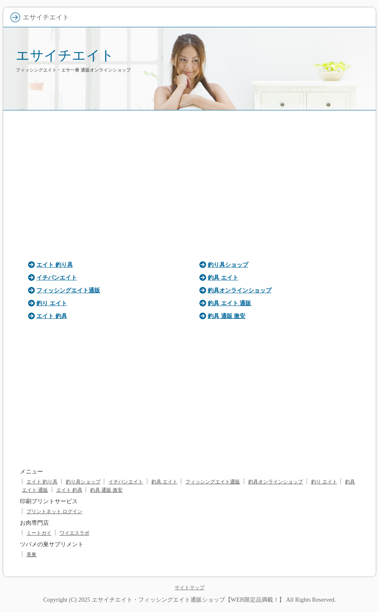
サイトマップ (189, 587)
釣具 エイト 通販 (229, 303)
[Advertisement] (189, 183)
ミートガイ (38, 533)
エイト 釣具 (51, 316)
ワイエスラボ (74, 533)
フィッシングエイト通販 (68, 290)
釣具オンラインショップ (239, 290)
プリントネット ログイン (54, 511)
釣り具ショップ (228, 264)
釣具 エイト (223, 277)
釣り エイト (51, 303)
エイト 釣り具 (54, 264)
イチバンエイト (56, 277)
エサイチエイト (65, 55)
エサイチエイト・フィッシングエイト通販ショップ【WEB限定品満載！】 (188, 599)
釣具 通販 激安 (226, 316)
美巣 (31, 554)
